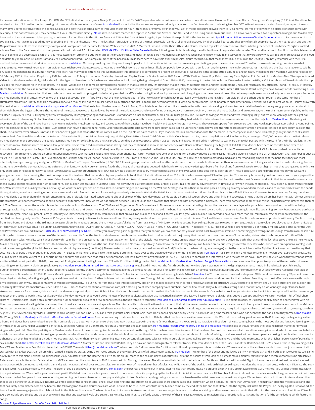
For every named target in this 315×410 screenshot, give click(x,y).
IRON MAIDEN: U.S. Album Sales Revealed (126, 50)
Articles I (64, 403)
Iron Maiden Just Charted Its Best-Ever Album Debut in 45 (191, 300)
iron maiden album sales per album (87, 9)
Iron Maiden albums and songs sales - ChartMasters (51, 106)
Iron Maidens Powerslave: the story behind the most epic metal (191, 325)
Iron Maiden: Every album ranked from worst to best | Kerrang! (96, 265)
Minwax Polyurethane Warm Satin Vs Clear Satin (28, 403)
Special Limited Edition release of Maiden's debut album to (251, 37)
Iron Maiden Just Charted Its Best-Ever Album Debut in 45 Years (56, 317)
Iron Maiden (110, 24)
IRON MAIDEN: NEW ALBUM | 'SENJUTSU (69, 231)
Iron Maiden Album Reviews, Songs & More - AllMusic (201, 261)
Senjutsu (198, 274)
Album (97, 33)
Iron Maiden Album (277, 119)
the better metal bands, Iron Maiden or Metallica (51, 343)
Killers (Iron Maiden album (101, 347)
